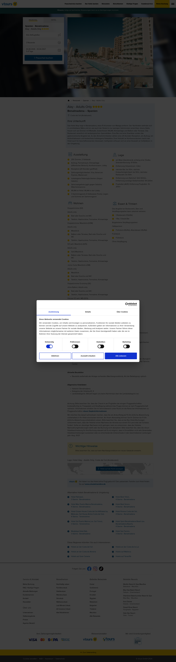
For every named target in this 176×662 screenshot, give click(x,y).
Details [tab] (88, 312)
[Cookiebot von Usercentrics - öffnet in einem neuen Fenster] (127, 304)
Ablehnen (55, 356)
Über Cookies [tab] (122, 312)
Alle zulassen (120, 356)
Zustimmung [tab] (54, 312)
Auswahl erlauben (88, 356)
